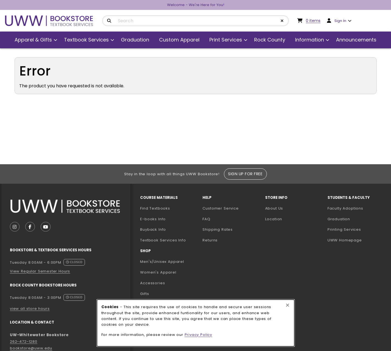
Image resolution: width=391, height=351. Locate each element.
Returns (210, 240)
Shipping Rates (218, 229)
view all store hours (30, 308)
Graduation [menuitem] (135, 39)
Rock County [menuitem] (269, 39)
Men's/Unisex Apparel (162, 261)
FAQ (206, 219)
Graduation (339, 219)
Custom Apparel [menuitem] (179, 39)
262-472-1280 (23, 341)
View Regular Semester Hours (40, 271)
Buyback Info (153, 229)
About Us (274, 208)
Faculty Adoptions (357, 208)
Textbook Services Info (169, 240)
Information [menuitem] (309, 39)
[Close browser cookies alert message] (287, 305)
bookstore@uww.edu (31, 348)
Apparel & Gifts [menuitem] (33, 39)
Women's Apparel (158, 272)
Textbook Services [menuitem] (86, 39)
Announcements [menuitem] (356, 39)
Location (273, 219)
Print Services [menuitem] (225, 39)
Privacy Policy (198, 334)
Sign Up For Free (245, 174)
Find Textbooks (155, 208)
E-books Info (153, 219)
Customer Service (221, 208)
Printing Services (357, 229)
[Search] (109, 21)
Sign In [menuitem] (340, 20)
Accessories (152, 283)
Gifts (144, 293)
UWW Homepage (357, 240)
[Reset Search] (282, 21)
